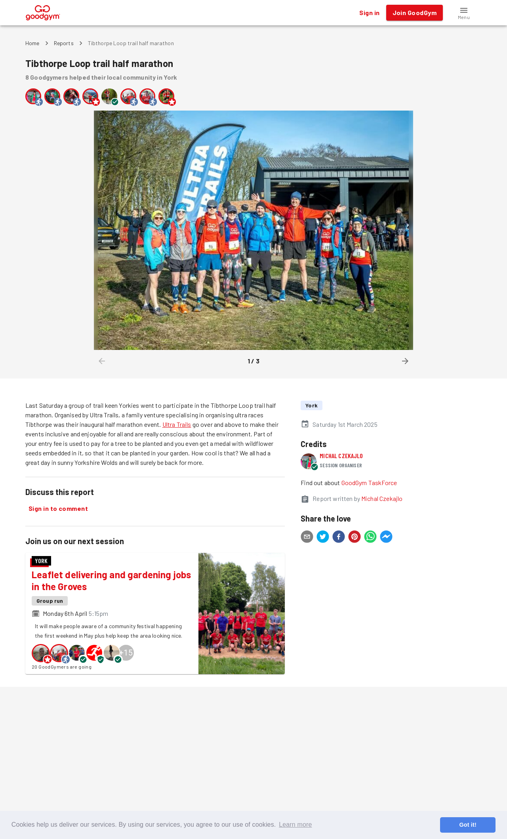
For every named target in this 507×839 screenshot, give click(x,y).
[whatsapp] (370, 537)
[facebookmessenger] (386, 537)
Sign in (369, 13)
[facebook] (338, 537)
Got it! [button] (467, 825)
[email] (307, 537)
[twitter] (322, 537)
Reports (64, 43)
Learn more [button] (295, 824)
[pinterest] (354, 537)
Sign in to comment (58, 508)
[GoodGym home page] (43, 11)
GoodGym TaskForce (369, 482)
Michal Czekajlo (341, 455)
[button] (464, 13)
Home (32, 43)
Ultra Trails (176, 424)
